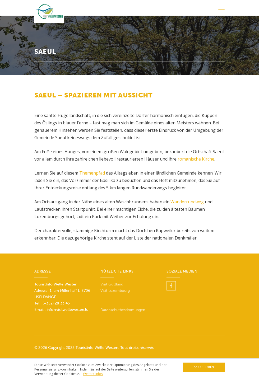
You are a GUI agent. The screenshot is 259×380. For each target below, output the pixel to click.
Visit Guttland (111, 284)
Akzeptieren (204, 366)
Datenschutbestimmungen (122, 310)
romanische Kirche (196, 159)
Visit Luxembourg (115, 291)
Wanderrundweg (187, 202)
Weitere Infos (93, 374)
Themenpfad (92, 173)
